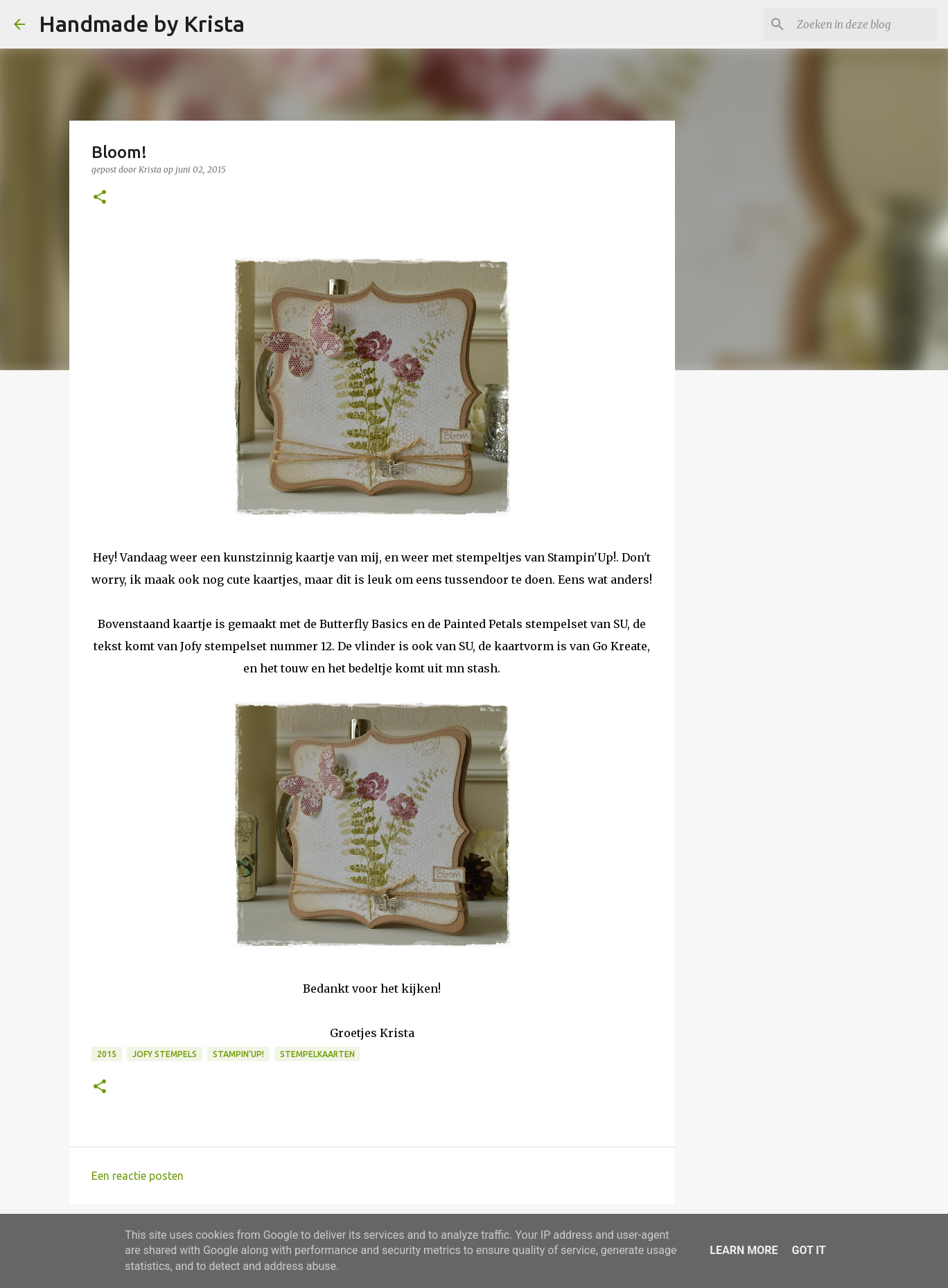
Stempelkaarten (317, 1054)
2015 (106, 1054)
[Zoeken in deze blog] (864, 24)
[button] (99, 198)
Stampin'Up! (238, 1054)
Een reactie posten (137, 1175)
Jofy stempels (164, 1054)
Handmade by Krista (142, 23)
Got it (808, 1250)
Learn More (744, 1250)
